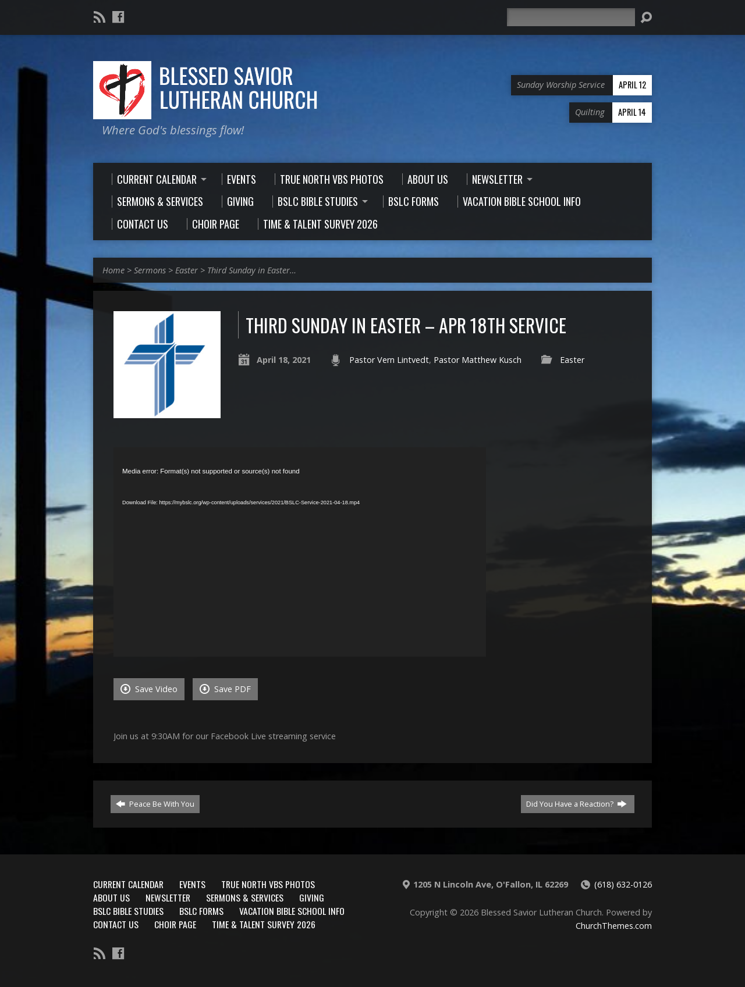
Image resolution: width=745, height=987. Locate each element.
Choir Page (175, 924)
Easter (186, 270)
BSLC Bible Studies (128, 911)
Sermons (150, 270)
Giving (311, 897)
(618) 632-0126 (623, 884)
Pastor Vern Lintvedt (389, 359)
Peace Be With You (155, 804)
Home (113, 270)
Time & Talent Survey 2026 (263, 924)
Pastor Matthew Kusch (478, 359)
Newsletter (168, 897)
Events (192, 884)
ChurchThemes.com (614, 925)
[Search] (571, 17)
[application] (299, 552)
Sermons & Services (244, 897)
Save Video (149, 688)
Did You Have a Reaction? (576, 804)
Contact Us (116, 924)
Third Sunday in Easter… (251, 270)
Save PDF (225, 688)
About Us (111, 897)
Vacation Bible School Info (292, 911)
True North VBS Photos (268, 884)
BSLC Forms (201, 911)
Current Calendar (128, 884)
